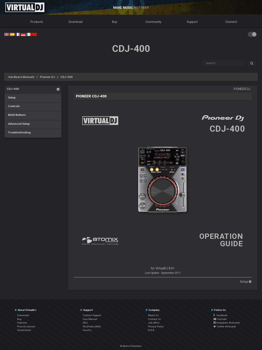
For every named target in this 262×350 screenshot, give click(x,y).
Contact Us (154, 319)
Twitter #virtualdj (225, 326)
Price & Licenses (26, 326)
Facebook (220, 315)
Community (153, 22)
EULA (151, 330)
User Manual (90, 319)
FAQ (85, 322)
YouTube (220, 319)
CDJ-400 (66, 77)
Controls (13, 106)
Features (22, 322)
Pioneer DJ (47, 77)
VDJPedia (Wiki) (92, 326)
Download (75, 22)
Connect (231, 22)
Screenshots (24, 330)
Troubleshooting (19, 132)
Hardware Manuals (21, 77)
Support (192, 22)
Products (36, 22)
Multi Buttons (16, 114)
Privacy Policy (156, 326)
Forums (87, 330)
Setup (11, 97)
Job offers (153, 322)
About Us (153, 315)
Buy (114, 22)
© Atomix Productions (131, 346)
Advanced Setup (18, 123)
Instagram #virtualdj (227, 322)
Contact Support (92, 315)
